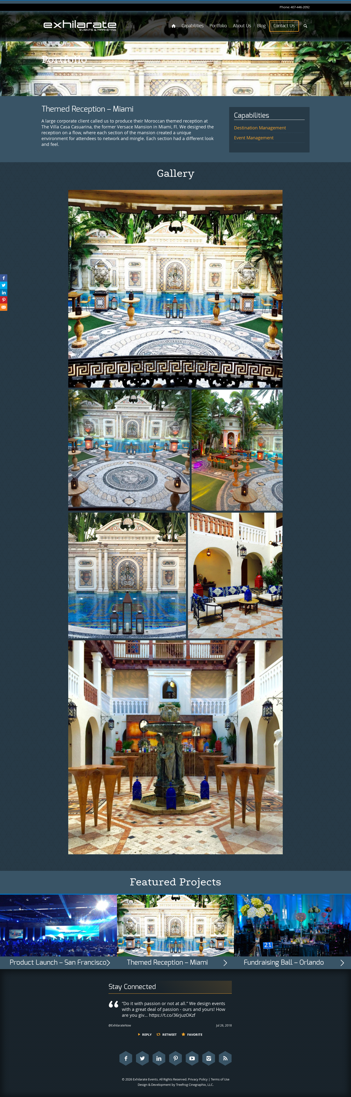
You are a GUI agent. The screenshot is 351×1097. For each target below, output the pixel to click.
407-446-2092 (300, 7)
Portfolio (218, 26)
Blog (261, 26)
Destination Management (260, 128)
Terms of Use (220, 1079)
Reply (147, 1034)
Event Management (253, 138)
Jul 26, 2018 (224, 1025)
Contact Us (284, 26)
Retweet (169, 1034)
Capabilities (193, 26)
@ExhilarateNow (119, 1025)
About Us (242, 26)
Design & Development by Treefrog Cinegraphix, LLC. (176, 1084)
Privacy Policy (198, 1079)
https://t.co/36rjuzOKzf (172, 1015)
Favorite (194, 1034)
